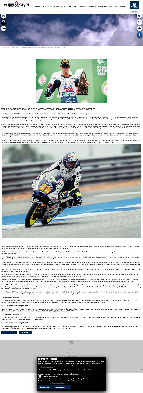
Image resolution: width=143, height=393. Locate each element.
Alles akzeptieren (62, 387)
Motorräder (70, 6)
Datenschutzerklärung (47, 367)
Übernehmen (45, 387)
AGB (71, 349)
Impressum (71, 353)
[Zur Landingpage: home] (3, 16)
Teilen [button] (25, 333)
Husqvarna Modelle (52, 6)
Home (37, 6)
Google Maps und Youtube (50, 376)
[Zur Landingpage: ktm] (3, 28)
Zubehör (82, 6)
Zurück (9, 333)
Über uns (102, 6)
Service (92, 6)
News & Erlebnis (117, 6)
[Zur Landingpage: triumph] (3, 22)
